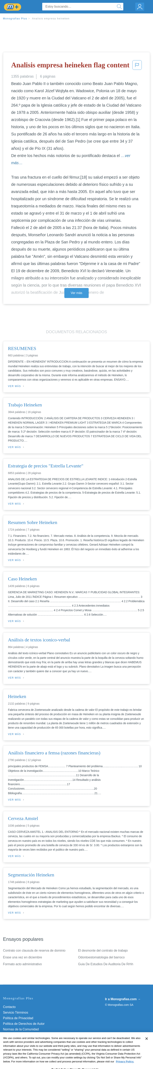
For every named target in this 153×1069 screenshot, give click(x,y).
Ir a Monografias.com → (123, 999)
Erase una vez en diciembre (22, 957)
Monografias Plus (15, 18)
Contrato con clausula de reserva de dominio (34, 950)
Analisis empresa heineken (51, 18)
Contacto (9, 1007)
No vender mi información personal (27, 1040)
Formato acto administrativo (22, 964)
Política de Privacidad (18, 1018)
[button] (137, 66)
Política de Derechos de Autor (24, 1023)
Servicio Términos (15, 1012)
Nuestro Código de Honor (21, 1035)
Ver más (76, 293)
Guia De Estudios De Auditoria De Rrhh (105, 964)
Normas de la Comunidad (21, 1029)
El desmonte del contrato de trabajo (103, 950)
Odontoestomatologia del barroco (101, 957)
